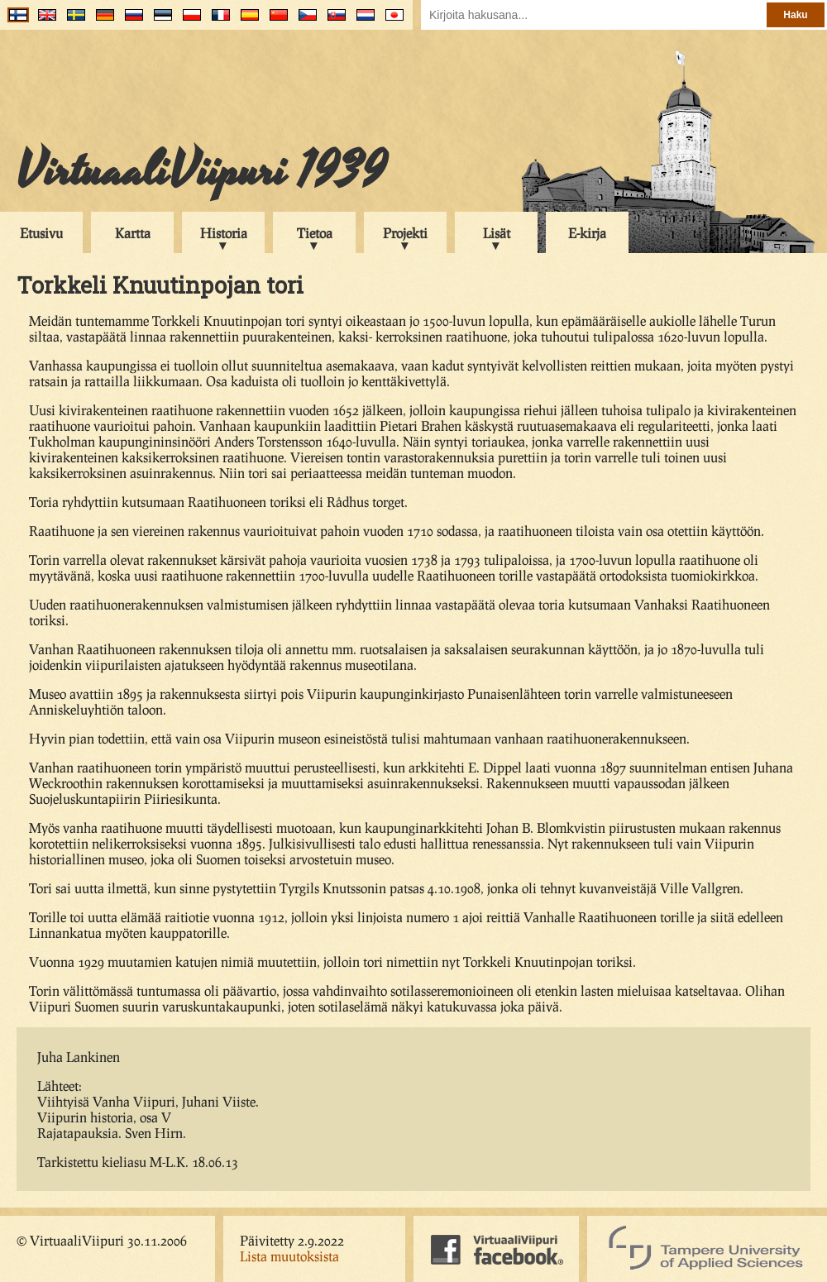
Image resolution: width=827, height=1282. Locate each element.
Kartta (133, 233)
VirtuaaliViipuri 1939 (201, 171)
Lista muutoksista (289, 1256)
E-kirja (587, 233)
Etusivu (41, 233)
